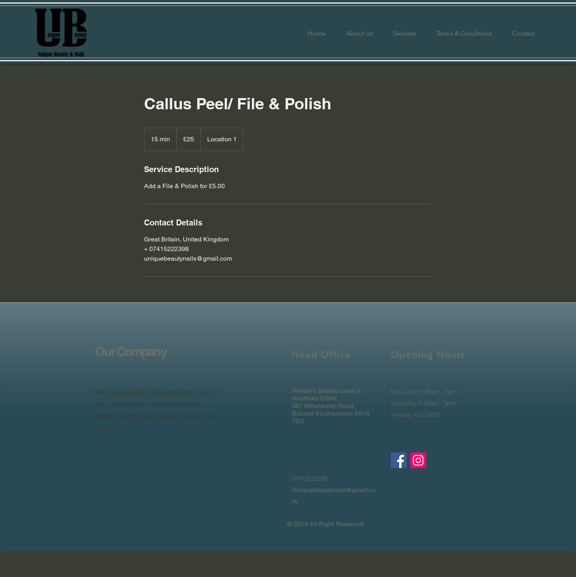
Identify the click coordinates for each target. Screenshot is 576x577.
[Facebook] (398, 460)
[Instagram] (418, 460)
